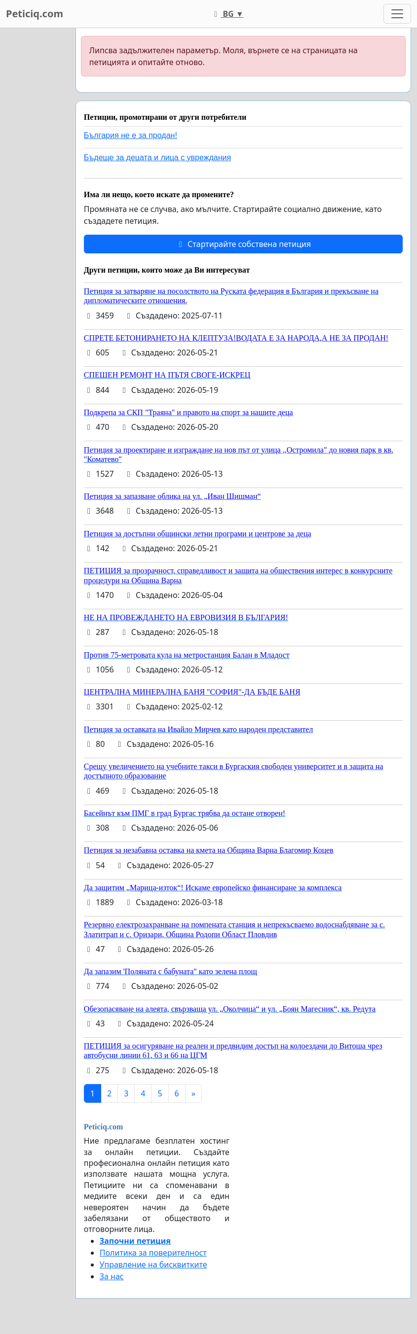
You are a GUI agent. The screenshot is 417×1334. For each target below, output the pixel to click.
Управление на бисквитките (153, 1264)
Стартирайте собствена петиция (243, 244)
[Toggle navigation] (397, 14)
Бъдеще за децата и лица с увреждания (157, 157)
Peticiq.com (34, 13)
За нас (112, 1276)
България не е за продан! (130, 135)
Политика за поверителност (153, 1252)
